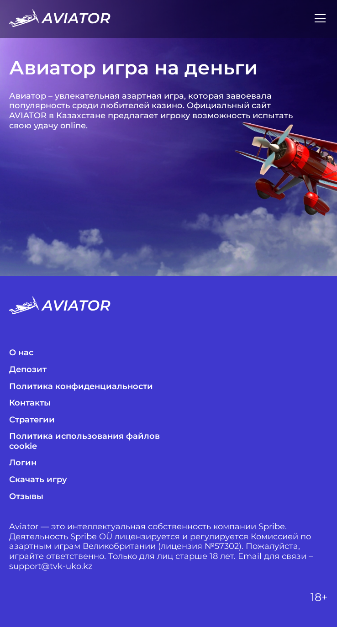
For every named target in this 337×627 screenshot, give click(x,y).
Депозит (28, 369)
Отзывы (26, 496)
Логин (23, 463)
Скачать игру (38, 480)
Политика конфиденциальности (81, 386)
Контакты (30, 403)
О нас (21, 353)
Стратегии (32, 420)
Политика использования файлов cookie (84, 441)
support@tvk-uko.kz (50, 566)
